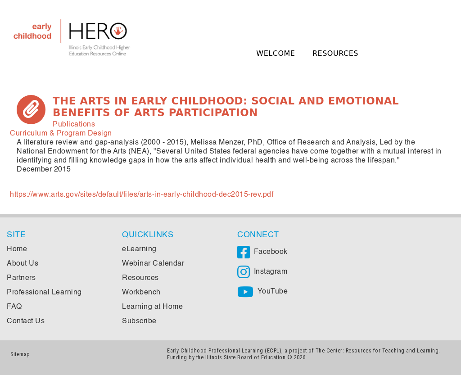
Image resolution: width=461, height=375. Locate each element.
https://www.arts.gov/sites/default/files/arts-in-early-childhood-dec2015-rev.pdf (141, 195)
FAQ (14, 307)
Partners (21, 278)
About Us (22, 263)
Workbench (141, 292)
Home (17, 249)
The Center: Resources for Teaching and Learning (377, 350)
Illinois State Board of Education (245, 357)
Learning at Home (152, 307)
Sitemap (20, 354)
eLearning (139, 249)
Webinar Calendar (153, 263)
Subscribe (139, 321)
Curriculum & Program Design (61, 133)
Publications (74, 124)
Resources (335, 53)
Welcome (275, 53)
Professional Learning (44, 292)
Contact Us (26, 321)
